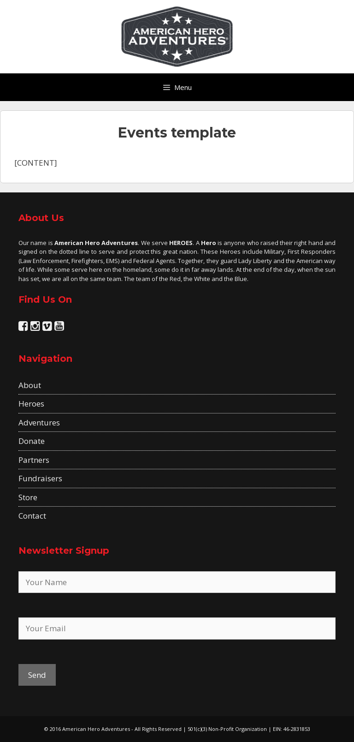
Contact (32, 515)
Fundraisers (40, 478)
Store (27, 497)
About (29, 385)
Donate (31, 441)
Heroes (31, 403)
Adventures (39, 422)
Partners (33, 460)
